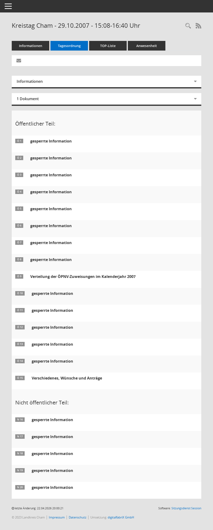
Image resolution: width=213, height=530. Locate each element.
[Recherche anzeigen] (188, 26)
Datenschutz (77, 517)
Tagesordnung (69, 46)
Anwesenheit (146, 46)
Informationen (30, 46)
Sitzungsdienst (186, 508)
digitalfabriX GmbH (121, 517)
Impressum (57, 517)
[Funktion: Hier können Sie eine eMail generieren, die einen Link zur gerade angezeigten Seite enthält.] (19, 60)
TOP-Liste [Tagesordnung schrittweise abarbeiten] (108, 46)
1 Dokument (28, 98)
